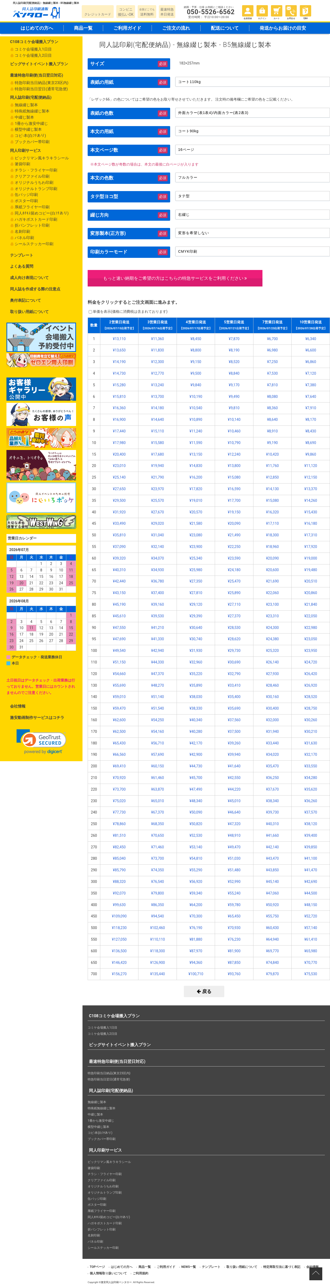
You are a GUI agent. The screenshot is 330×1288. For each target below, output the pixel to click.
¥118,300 (157, 951)
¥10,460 (234, 431)
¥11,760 (272, 466)
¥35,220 (195, 674)
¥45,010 (234, 801)
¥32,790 (234, 674)
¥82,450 (119, 847)
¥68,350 (157, 824)
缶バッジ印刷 (26, 194)
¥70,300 (195, 916)
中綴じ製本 (24, 117)
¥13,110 (119, 339)
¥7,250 (272, 362)
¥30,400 (272, 708)
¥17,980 (119, 443)
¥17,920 (310, 547)
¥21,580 (195, 523)
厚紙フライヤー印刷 (32, 207)
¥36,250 (272, 778)
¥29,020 (157, 523)
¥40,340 (195, 720)
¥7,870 (234, 339)
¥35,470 (272, 766)
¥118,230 (119, 928)
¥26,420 (310, 674)
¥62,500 (119, 731)
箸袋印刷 (22, 164)
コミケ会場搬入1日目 (33, 49)
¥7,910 (310, 408)
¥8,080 (272, 397)
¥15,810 (119, 397)
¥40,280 (195, 731)
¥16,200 (195, 477)
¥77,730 (119, 812)
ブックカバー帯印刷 (32, 142)
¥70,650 (157, 835)
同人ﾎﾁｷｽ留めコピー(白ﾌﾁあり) (42, 213)
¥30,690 (234, 662)
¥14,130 (272, 489)
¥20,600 (272, 570)
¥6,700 (272, 339)
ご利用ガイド (127, 28)
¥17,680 (157, 454)
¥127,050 (119, 939)
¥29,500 (119, 500)
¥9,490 (234, 397)
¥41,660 (272, 835)
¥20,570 (195, 512)
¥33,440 (272, 743)
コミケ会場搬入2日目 (33, 55)
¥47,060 (272, 893)
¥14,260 (310, 500)
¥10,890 (195, 419)
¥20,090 (234, 523)
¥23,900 (195, 547)
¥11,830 (157, 350)
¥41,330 (157, 639)
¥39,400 (310, 835)
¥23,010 (119, 466)
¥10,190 (195, 397)
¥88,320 (119, 882)
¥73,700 (119, 789)
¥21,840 (310, 604)
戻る (204, 991)
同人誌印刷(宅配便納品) (31, 97)
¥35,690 (234, 708)
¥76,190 (195, 928)
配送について (225, 28)
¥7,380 (310, 385)
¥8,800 (196, 350)
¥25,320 (272, 651)
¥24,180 (234, 570)
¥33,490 (119, 523)
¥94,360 (195, 963)
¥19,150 (234, 512)
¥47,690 (119, 639)
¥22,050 (310, 616)
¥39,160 (157, 604)
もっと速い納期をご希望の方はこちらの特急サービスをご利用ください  (175, 278)
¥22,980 (310, 628)
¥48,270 (157, 685)
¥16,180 (310, 523)
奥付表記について (25, 300)
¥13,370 (310, 489)
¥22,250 (234, 547)
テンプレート (21, 255)
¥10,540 (195, 408)
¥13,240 (157, 385)
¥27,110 (234, 604)
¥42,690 (310, 882)
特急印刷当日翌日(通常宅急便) (41, 89)
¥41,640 (234, 766)
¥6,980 (272, 350)
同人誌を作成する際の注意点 (35, 289)
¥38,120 (310, 824)
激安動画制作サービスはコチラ (37, 717)
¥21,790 (157, 477)
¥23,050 (310, 639)
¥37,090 (119, 547)
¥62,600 (119, 720)
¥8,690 (310, 443)
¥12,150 (310, 477)
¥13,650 (119, 350)
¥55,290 (195, 870)
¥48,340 (195, 801)
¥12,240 (234, 454)
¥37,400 (157, 593)
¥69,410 (119, 766)
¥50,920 (272, 905)
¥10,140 (234, 419)
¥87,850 (234, 963)
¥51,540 (157, 708)
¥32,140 (157, 547)
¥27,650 (119, 489)
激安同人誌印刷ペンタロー (116, 1282)
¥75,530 (310, 974)
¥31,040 (157, 535)
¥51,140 (157, 697)
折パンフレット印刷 (32, 225)
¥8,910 (272, 431)
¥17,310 (310, 535)
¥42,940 (157, 651)
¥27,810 (195, 593)
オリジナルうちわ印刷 (34, 182)
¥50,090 (195, 812)
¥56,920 (195, 882)
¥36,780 (157, 581)
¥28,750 (310, 708)
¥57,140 (310, 928)
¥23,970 (157, 489)
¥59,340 (195, 893)
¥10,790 (234, 443)
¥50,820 (195, 824)
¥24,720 (310, 662)
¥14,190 (119, 362)
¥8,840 (234, 373)
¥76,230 (234, 939)
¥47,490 (195, 789)
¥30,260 (310, 720)
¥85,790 (119, 870)
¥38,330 (195, 708)
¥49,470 (234, 847)
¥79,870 (272, 974)
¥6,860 (310, 362)
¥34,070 (157, 558)
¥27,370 (234, 616)
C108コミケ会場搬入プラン (34, 41)
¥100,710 (195, 974)
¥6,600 (310, 350)
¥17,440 (119, 431)
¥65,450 (234, 916)
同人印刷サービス (25, 150)
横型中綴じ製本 (28, 129)
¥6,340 (310, 339)
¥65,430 (119, 743)
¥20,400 (119, 454)
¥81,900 (234, 951)
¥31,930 (195, 651)
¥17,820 (195, 489)
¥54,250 (157, 720)
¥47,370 (157, 674)
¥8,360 (272, 408)
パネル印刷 (24, 237)
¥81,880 (195, 939)
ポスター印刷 (26, 201)
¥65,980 (310, 951)
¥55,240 (234, 893)
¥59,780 (234, 905)
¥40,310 (119, 570)
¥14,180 (157, 408)
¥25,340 (195, 558)
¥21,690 (272, 581)
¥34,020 (272, 754)
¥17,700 (234, 500)
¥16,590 (234, 489)
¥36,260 (310, 801)
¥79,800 (157, 893)
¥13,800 (234, 466)
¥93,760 (234, 974)
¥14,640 (157, 419)
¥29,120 (195, 604)
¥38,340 (272, 801)
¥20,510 (310, 581)
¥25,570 (157, 500)
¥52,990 (234, 882)
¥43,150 (119, 593)
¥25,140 (119, 477)
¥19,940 (157, 466)
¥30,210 (310, 731)
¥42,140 (272, 847)
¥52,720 (310, 916)
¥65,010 (157, 801)
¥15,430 (310, 512)
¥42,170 (195, 743)
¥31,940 (272, 731)
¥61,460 (157, 778)
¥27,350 (195, 581)
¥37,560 (234, 720)
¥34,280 (310, 778)
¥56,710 (157, 743)
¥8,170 (310, 419)
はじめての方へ (37, 28)
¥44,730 (195, 766)
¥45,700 (195, 778)
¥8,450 (196, 339)
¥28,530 (234, 628)
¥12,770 (157, 373)
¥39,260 (234, 743)
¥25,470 (234, 581)
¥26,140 (272, 662)
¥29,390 (195, 616)
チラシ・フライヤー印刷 (36, 170)
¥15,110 (157, 431)
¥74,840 (272, 963)
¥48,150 (310, 905)
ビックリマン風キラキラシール (42, 158)
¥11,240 (195, 431)
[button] (41, 742)
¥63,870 (157, 789)
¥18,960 (272, 547)
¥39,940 (234, 754)
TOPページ (97, 1267)
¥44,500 (310, 893)
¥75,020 (119, 801)
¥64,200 (195, 905)
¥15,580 (157, 443)
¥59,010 (119, 697)
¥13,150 (195, 454)
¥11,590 (195, 443)
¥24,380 (272, 639)
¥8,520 (234, 362)
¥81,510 (119, 835)
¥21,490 (234, 535)
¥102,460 (157, 928)
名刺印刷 (22, 231)
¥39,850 (310, 847)
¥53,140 (195, 847)
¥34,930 (157, 570)
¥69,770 (272, 951)
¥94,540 (157, 916)
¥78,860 (119, 824)
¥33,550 (310, 766)
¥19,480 (310, 570)
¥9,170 (234, 385)
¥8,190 (234, 350)
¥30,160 (272, 697)
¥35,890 (195, 685)
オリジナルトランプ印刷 (36, 188)
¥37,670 (272, 789)
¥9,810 (234, 408)
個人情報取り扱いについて (108, 1273)
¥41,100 (310, 858)
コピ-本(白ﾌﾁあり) (30, 135)
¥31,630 (310, 743)
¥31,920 (119, 512)
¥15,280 (119, 385)
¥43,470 (272, 858)
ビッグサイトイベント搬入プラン (39, 64)
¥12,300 (157, 362)
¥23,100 (272, 604)
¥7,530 (272, 373)
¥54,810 (195, 858)
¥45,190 (119, 604)
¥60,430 (272, 928)
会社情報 (18, 706)
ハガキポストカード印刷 (36, 219)
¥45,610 (119, 616)
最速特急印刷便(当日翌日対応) (36, 75)
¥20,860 (310, 593)
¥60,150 (157, 766)
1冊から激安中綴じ (31, 123)
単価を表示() (130, 311)
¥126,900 (157, 963)
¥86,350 (157, 905)
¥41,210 (157, 628)
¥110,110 (157, 939)
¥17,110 (272, 523)
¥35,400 (234, 697)
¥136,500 (119, 951)
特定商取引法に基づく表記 (281, 1267)
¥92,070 (119, 893)
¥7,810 (272, 385)
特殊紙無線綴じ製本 (32, 111)
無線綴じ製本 (26, 105)
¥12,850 (272, 477)
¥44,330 (157, 662)
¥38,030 (195, 697)
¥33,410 (234, 685)
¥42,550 (234, 778)
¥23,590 (234, 558)
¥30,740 (195, 639)
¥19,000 (310, 558)
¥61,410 (310, 939)
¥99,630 (119, 905)
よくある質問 (21, 266)
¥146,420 (119, 963)
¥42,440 (119, 581)
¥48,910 (234, 835)
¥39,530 (157, 616)
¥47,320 (234, 824)
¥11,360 (157, 339)
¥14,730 (119, 373)
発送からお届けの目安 (283, 28)
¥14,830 (195, 466)
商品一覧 (83, 28)
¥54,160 (157, 731)
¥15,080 (234, 477)
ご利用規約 (140, 1273)
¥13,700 (157, 397)
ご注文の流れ (176, 28)
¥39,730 (272, 812)
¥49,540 (119, 651)
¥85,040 (119, 858)
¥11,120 (310, 466)
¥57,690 (157, 754)
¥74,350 (157, 870)
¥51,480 (234, 870)
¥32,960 (195, 662)
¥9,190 (272, 443)
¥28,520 (310, 697)
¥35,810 (119, 535)
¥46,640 (234, 812)
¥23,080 (195, 535)
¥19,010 (195, 500)
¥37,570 (310, 812)
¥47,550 (119, 628)
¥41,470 (310, 870)
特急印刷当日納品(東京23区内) (41, 82)
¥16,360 (119, 408)
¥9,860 (310, 454)
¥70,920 (119, 778)
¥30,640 (195, 628)
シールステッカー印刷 (34, 244)
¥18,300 (272, 535)
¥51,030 (234, 858)
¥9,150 (196, 362)
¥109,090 (119, 916)
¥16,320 (272, 512)
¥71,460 (157, 847)
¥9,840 (196, 385)
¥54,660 (119, 674)
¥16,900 (119, 419)
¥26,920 (310, 685)
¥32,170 (310, 754)
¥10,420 (272, 454)
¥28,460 (272, 685)
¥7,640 (310, 397)
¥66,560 (119, 754)
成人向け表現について (29, 277)
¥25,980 (195, 570)
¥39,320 (119, 558)
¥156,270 (119, 974)
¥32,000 (272, 720)
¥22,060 (272, 593)
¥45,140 (272, 882)
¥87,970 (195, 951)
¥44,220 (234, 789)
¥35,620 (310, 789)
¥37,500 (234, 731)
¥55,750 (272, 916)
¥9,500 (196, 373)
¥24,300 (272, 628)
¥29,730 (234, 651)
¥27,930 (272, 674)
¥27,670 (157, 512)
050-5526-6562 (211, 12)
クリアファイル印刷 (32, 176)
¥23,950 (310, 651)
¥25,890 (234, 593)
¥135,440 (157, 974)
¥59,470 (119, 708)
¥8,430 (310, 431)
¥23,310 (272, 616)
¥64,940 (272, 939)
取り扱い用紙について (29, 311)
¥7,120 (310, 373)
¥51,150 (119, 662)
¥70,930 (234, 928)
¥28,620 (234, 639)
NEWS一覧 (188, 1267)
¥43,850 (272, 870)
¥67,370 (157, 812)
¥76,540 (157, 882)
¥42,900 (195, 754)
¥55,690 (119, 685)
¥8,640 (272, 419)
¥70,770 (310, 963)
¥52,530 (195, 835)
